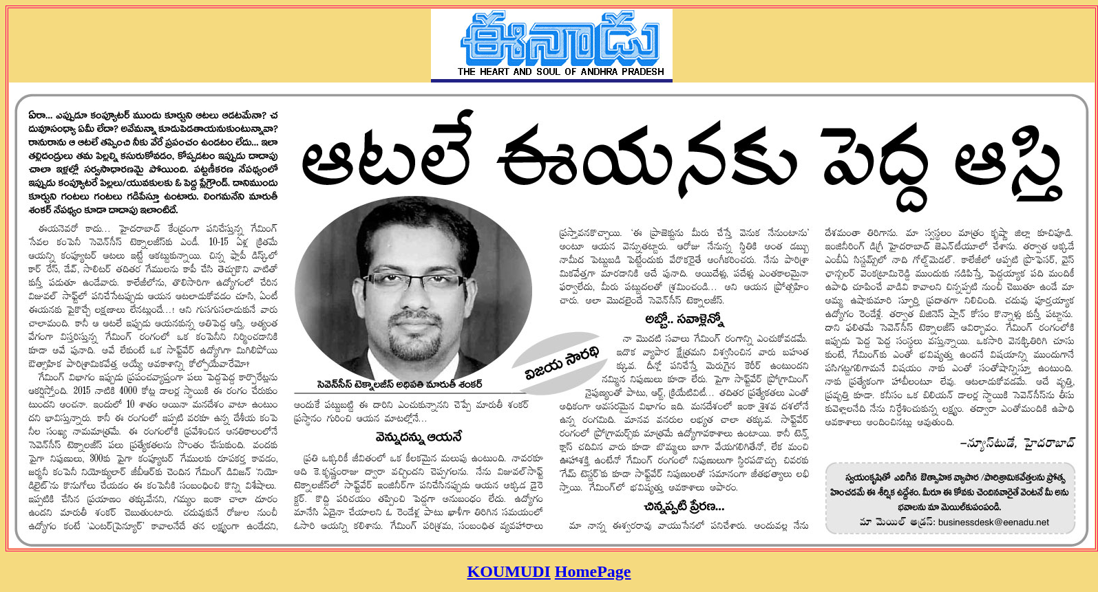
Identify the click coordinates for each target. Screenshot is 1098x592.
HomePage (593, 571)
